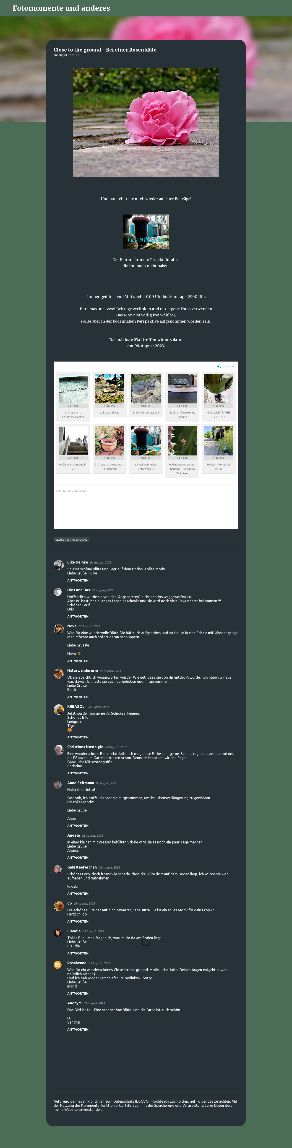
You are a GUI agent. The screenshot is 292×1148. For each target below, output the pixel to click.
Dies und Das (78, 590)
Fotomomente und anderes (61, 8)
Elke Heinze (77, 562)
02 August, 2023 (102, 590)
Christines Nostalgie (85, 747)
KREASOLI (76, 706)
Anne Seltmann (80, 783)
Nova (71, 626)
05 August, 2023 (94, 1003)
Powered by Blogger (146, 1142)
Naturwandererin (82, 670)
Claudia (74, 931)
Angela (73, 835)
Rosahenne (76, 963)
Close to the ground (71, 539)
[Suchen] (116, 8)
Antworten (78, 580)
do (69, 903)
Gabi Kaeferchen (82, 867)
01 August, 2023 (100, 562)
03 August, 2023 (84, 903)
